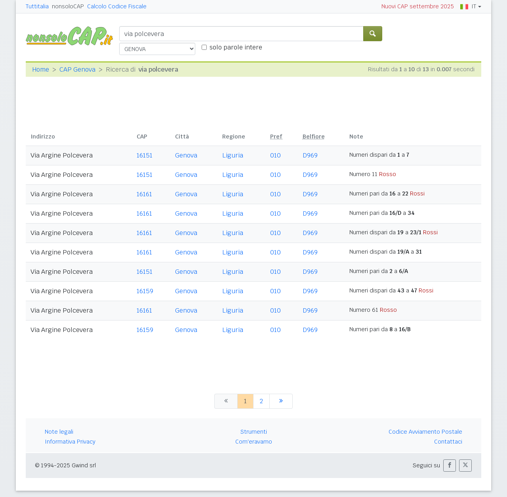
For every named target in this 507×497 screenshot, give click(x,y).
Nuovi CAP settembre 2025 (417, 6)
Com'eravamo (253, 441)
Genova (186, 155)
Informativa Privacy (70, 441)
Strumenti (253, 431)
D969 (310, 155)
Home (40, 69)
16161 (144, 194)
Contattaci (448, 441)
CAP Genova (77, 69)
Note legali (59, 431)
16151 (144, 155)
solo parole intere (236, 47)
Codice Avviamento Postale (425, 431)
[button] (449, 465)
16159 (145, 291)
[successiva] (281, 401)
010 (275, 155)
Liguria (232, 155)
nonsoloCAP (68, 6)
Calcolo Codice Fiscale (117, 6)
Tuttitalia (37, 6)
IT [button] (468, 6)
